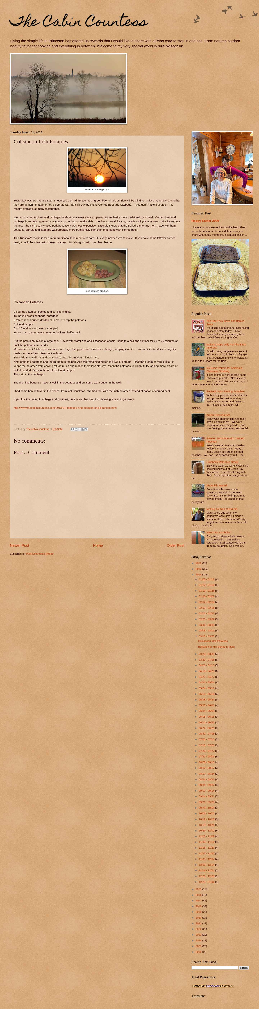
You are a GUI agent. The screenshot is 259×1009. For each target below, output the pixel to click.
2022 (199, 929)
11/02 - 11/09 (207, 836)
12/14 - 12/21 (207, 870)
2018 (199, 906)
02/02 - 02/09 (207, 602)
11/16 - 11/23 (207, 847)
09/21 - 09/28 (207, 802)
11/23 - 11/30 (207, 853)
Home (98, 545)
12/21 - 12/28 (207, 876)
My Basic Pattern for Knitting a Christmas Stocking (224, 370)
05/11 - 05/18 (207, 694)
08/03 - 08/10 (207, 762)
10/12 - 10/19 (207, 819)
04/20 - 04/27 (207, 676)
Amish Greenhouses (218, 415)
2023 (199, 934)
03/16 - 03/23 (207, 636)
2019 (199, 911)
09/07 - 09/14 (207, 790)
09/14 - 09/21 (207, 796)
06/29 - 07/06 (207, 733)
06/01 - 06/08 (207, 710)
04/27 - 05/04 (207, 682)
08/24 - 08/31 (207, 779)
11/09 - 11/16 (207, 842)
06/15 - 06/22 (207, 722)
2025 (199, 946)
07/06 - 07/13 (207, 739)
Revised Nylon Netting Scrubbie (225, 391)
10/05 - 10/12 (207, 813)
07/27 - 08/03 (207, 756)
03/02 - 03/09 (207, 625)
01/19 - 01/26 (207, 590)
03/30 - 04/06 (207, 659)
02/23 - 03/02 (207, 619)
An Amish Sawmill (217, 485)
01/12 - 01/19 (207, 585)
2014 (199, 574)
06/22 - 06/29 (207, 728)
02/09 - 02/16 (207, 607)
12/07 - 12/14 (207, 864)
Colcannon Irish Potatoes (213, 641)
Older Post (175, 545)
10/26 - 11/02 (207, 830)
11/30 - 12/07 (207, 859)
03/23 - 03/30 (207, 654)
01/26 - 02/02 (207, 596)
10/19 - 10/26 (207, 825)
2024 (199, 940)
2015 (199, 889)
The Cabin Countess (78, 22)
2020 (199, 917)
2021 (199, 923)
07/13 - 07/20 (207, 745)
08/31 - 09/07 (207, 785)
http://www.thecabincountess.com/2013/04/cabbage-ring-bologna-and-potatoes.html (65, 407)
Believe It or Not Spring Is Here (216, 646)
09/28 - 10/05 (207, 807)
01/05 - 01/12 (207, 579)
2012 (199, 563)
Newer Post (19, 545)
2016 (199, 894)
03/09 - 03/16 (207, 630)
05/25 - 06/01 (207, 705)
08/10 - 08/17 (207, 767)
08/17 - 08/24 (207, 773)
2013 (199, 568)
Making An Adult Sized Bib (221, 509)
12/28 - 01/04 (207, 882)
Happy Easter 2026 (205, 221)
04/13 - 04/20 (207, 671)
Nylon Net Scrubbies (218, 532)
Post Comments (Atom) (40, 553)
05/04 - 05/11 (207, 688)
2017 (199, 900)
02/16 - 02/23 (207, 613)
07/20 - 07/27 (207, 750)
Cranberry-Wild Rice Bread (222, 462)
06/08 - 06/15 (207, 716)
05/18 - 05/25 (207, 699)
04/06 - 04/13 (207, 665)
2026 (199, 951)
